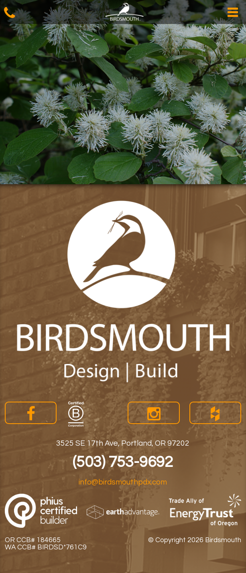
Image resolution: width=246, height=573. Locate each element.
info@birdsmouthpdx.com (123, 482)
